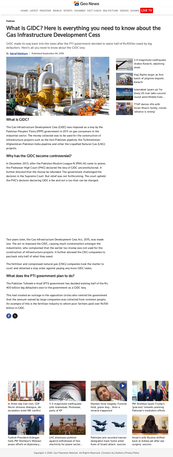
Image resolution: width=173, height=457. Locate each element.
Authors (119, 452)
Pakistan (45, 10)
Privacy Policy (132, 452)
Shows (134, 10)
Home (24, 10)
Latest (34, 10)
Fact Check (94, 10)
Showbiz (79, 10)
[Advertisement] (57, 209)
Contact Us (108, 452)
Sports (68, 10)
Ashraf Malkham (19, 53)
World (57, 10)
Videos (124, 10)
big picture (110, 10)
